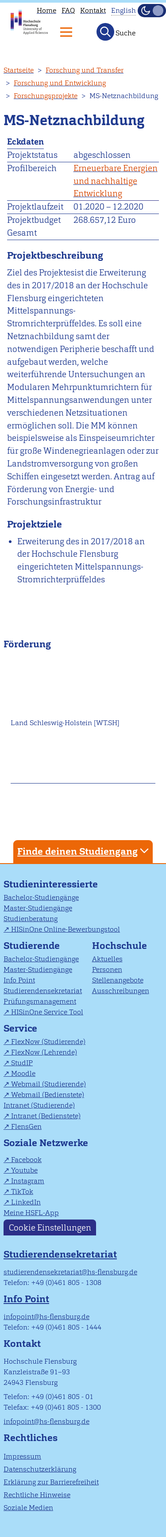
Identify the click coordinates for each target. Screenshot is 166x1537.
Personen (107, 969)
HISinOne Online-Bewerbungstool (65, 929)
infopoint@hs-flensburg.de (46, 1316)
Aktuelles (107, 958)
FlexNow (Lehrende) (44, 1052)
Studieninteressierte (51, 884)
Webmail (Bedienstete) (47, 1094)
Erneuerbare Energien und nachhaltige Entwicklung (115, 181)
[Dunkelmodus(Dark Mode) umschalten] (152, 10)
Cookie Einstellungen (50, 1227)
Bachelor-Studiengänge (41, 897)
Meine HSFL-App (31, 1212)
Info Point (19, 980)
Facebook (26, 1159)
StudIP (22, 1062)
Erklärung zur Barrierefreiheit (51, 1482)
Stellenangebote (117, 980)
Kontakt (93, 10)
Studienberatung (31, 918)
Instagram (27, 1180)
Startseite (19, 70)
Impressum (22, 1456)
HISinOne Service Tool (47, 1012)
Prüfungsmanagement (40, 1001)
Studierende (32, 945)
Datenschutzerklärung (40, 1469)
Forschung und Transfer (85, 70)
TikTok (22, 1191)
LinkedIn (26, 1202)
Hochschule (119, 945)
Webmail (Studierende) (48, 1084)
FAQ (68, 10)
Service (20, 1028)
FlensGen (26, 1126)
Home (46, 10)
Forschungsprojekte (45, 95)
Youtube (24, 1170)
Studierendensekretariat (43, 990)
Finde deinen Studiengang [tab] (84, 851)
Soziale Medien (28, 1507)
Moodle (23, 1073)
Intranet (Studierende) (39, 1105)
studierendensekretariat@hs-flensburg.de (70, 1272)
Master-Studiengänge (38, 908)
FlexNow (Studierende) (48, 1041)
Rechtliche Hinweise (37, 1494)
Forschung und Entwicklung (60, 83)
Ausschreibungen (120, 990)
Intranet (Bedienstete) (46, 1115)
